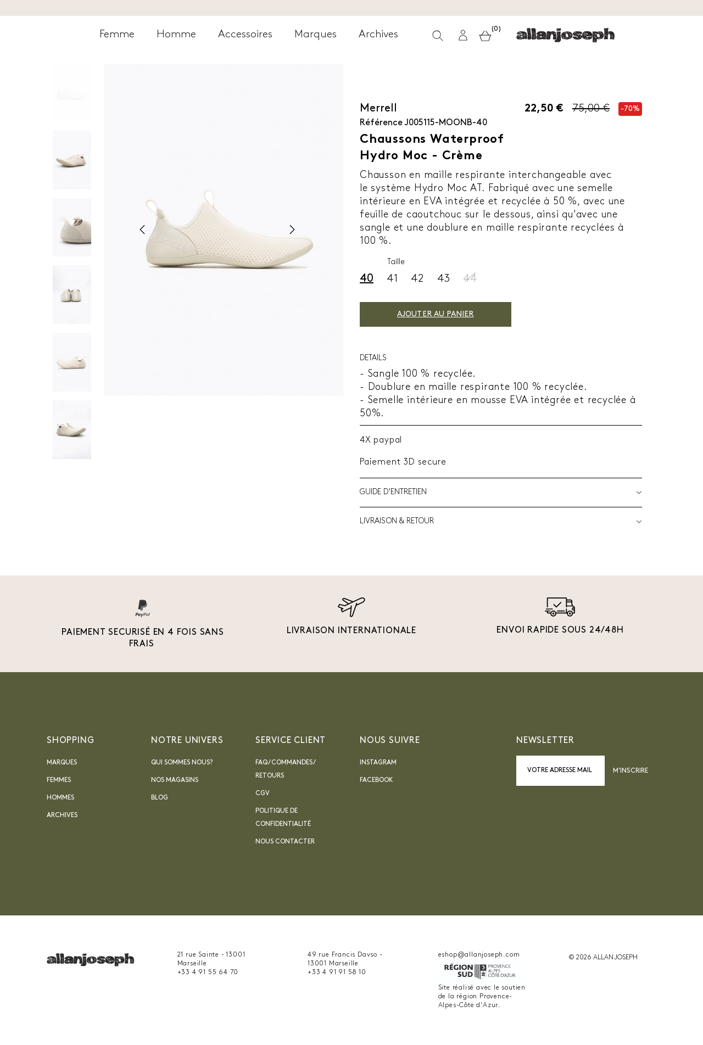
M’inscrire (630, 771)
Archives (62, 815)
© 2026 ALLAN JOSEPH (603, 957)
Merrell (378, 108)
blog (159, 798)
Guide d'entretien (501, 492)
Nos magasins (174, 780)
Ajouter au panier (448, 314)
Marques (62, 762)
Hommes (60, 798)
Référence (381, 123)
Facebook (376, 780)
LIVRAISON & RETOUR (501, 521)
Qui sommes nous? (182, 762)
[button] (579, 37)
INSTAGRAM (378, 762)
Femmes (59, 780)
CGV (262, 793)
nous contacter (285, 842)
